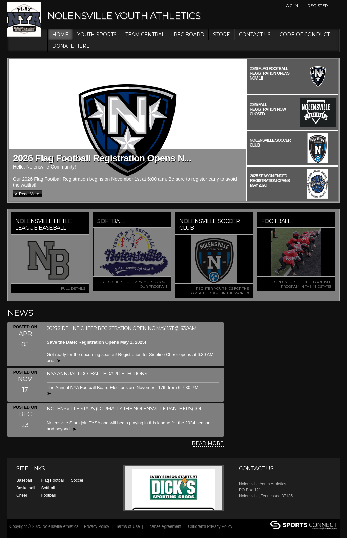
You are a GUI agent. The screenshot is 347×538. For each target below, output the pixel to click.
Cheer (21, 495)
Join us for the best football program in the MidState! (302, 284)
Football (48, 495)
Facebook (336, 5)
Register (317, 5)
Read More (29, 194)
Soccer (77, 480)
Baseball (24, 480)
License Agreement (163, 526)
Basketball (25, 488)
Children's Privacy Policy (210, 526)
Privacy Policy (96, 526)
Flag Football (52, 480)
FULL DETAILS (73, 288)
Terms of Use (128, 526)
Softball (48, 488)
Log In (290, 5)
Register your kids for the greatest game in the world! (220, 290)
